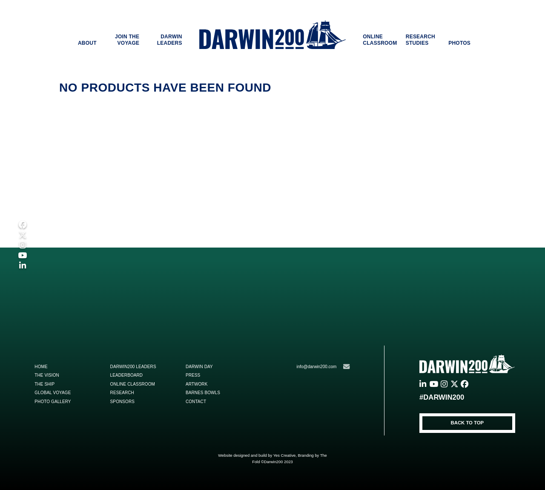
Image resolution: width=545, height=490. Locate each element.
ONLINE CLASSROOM (380, 40)
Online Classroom (132, 384)
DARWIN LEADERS (169, 40)
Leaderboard (126, 375)
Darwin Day (199, 366)
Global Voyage (52, 392)
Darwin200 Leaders (133, 366)
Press (193, 375)
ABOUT (87, 43)
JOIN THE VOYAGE (127, 40)
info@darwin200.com (322, 366)
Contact (196, 401)
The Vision (46, 375)
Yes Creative (284, 455)
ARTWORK (197, 384)
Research (122, 392)
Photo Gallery (52, 401)
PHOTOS (459, 43)
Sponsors (122, 401)
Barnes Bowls (203, 392)
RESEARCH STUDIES (420, 40)
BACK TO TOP (467, 422)
